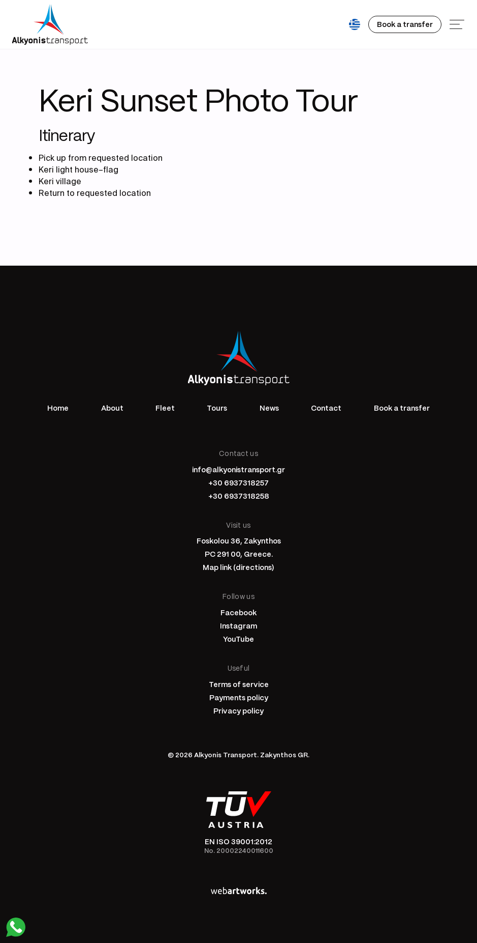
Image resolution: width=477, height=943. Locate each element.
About (112, 408)
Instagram (238, 625)
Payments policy (238, 697)
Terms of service (239, 684)
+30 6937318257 (238, 482)
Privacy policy (238, 710)
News (269, 408)
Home (58, 408)
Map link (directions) (238, 567)
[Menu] (457, 24)
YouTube (238, 639)
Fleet (165, 408)
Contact (326, 408)
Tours (217, 408)
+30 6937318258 (238, 496)
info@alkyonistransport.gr (238, 469)
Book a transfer (402, 408)
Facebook (238, 612)
